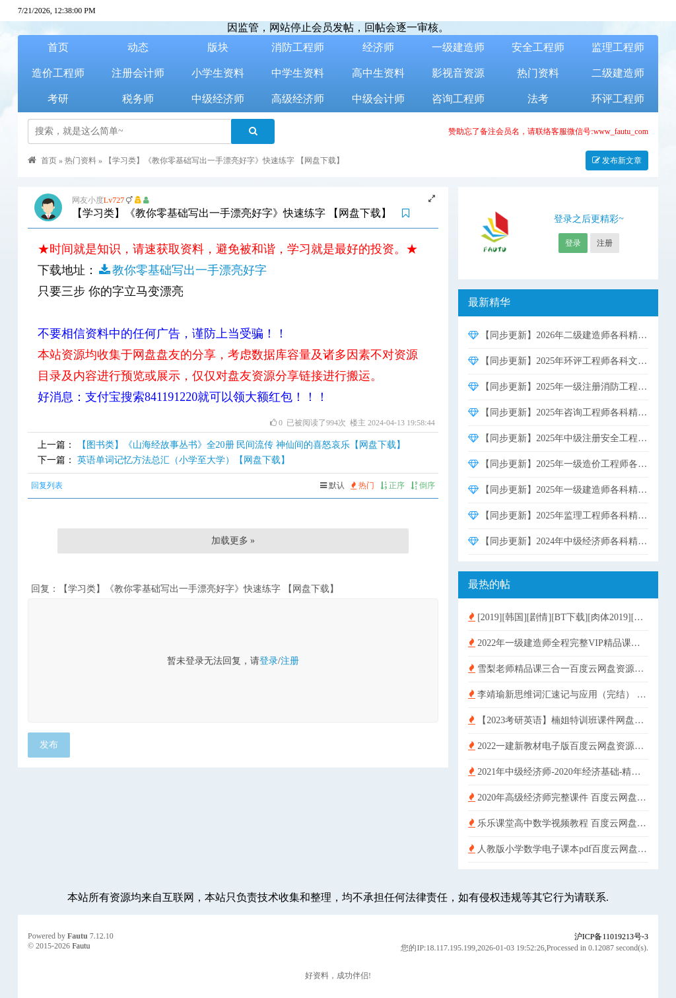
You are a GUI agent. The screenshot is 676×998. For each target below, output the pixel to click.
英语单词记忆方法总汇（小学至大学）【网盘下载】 (183, 460)
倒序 (423, 485)
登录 (268, 661)
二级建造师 (618, 73)
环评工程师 (618, 98)
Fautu (77, 936)
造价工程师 (58, 73)
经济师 (378, 47)
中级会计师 (378, 98)
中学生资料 (297, 73)
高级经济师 (297, 98)
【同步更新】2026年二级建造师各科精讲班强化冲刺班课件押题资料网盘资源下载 (558, 335)
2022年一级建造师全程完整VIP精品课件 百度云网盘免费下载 (558, 643)
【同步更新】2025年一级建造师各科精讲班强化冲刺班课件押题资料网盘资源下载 (558, 490)
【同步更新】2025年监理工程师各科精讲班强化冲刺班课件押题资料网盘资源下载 (558, 515)
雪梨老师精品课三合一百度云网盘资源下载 (558, 669)
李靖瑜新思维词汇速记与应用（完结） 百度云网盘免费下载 (558, 694)
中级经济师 (217, 98)
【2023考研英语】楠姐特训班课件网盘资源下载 (558, 720)
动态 (138, 47)
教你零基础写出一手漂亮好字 (182, 270)
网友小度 (88, 200)
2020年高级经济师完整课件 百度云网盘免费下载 (558, 797)
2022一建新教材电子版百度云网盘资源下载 (558, 746)
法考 (538, 98)
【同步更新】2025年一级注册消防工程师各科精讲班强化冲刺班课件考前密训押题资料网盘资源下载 (558, 387)
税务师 (138, 98)
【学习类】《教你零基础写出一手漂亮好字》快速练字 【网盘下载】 (224, 160)
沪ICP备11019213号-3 (611, 936)
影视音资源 (458, 73)
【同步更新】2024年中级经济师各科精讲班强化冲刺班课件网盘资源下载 (558, 541)
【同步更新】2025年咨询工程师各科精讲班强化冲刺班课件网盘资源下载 (558, 412)
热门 (362, 485)
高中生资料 (378, 73)
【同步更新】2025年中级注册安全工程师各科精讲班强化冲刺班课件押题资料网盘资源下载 (558, 438)
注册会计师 (138, 73)
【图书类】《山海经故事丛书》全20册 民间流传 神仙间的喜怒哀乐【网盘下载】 (241, 445)
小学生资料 (217, 73)
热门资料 (538, 73)
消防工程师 (297, 47)
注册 (290, 661)
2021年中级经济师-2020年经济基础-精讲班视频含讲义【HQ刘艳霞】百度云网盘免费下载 (558, 772)
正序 (392, 485)
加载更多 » (233, 541)
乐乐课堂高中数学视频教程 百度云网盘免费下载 (558, 823)
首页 (58, 47)
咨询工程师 (458, 98)
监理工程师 (618, 47)
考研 (58, 98)
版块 (217, 47)
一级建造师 (458, 47)
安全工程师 (538, 47)
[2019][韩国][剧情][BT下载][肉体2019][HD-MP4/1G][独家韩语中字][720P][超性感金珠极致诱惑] (558, 617)
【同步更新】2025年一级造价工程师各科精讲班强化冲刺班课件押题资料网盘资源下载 (558, 464)
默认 (332, 485)
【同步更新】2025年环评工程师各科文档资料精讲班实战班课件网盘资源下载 (558, 361)
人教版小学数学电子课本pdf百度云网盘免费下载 (558, 849)
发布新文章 (617, 160)
